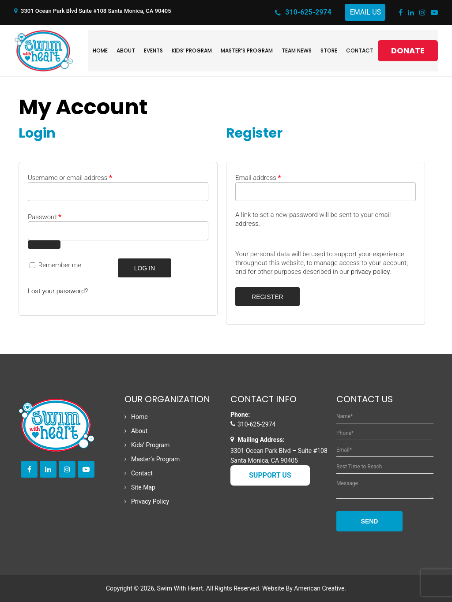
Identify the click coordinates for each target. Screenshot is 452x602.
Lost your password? (58, 291)
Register (267, 296)
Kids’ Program (150, 445)
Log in (144, 268)
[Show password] (44, 244)
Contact (142, 473)
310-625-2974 (303, 12)
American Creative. (320, 588)
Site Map (143, 487)
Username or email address (70, 178)
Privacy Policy (150, 501)
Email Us (365, 12)
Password (44, 217)
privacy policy (370, 272)
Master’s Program (155, 459)
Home (139, 416)
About (139, 430)
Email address (258, 178)
